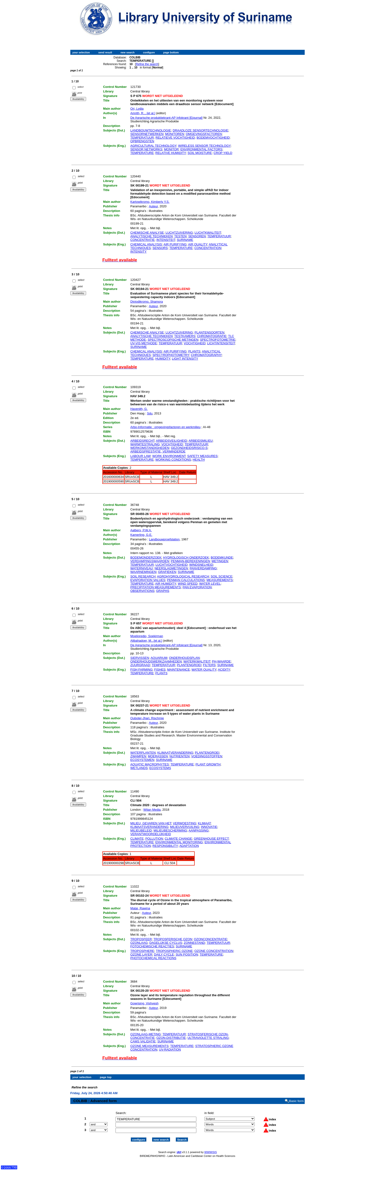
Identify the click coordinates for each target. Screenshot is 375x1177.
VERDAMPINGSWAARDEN (149, 561)
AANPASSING (199, 830)
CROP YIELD (223, 153)
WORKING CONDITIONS (173, 459)
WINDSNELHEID (201, 564)
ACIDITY (224, 669)
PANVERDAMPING (203, 568)
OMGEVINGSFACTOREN (204, 134)
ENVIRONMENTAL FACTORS (201, 149)
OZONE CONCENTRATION (213, 951)
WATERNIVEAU (141, 568)
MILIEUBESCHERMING (170, 830)
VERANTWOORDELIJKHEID (150, 834)
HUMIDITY (162, 358)
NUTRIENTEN (180, 756)
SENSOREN (197, 236)
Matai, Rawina (140, 908)
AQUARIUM (158, 658)
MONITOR (171, 149)
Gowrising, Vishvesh (144, 1003)
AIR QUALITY (197, 244)
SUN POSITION (187, 954)
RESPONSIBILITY (165, 846)
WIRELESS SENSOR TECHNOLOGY (204, 145)
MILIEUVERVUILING (184, 827)
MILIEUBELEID (141, 830)
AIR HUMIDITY (165, 583)
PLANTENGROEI (189, 665)
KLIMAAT (204, 823)
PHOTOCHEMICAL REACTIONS (153, 958)
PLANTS (194, 351)
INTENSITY (138, 251)
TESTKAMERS (184, 336)
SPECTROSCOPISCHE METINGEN (173, 339)
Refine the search (147, 64)
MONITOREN (174, 134)
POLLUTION (154, 838)
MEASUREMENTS (219, 580)
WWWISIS (210, 1147)
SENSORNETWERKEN (146, 134)
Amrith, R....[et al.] (142, 113)
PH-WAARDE (221, 661)
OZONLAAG (139, 943)
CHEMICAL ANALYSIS (146, 244)
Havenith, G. (139, 409)
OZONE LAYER (141, 954)
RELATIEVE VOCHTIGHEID (175, 137)
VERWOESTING (184, 823)
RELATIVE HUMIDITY (170, 153)
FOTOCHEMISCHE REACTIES (152, 946)
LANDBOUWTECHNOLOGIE (150, 130)
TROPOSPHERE (142, 951)
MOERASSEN (158, 756)
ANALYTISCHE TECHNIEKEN (151, 236)
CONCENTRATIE (142, 240)
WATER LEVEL (210, 583)
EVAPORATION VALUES (147, 580)
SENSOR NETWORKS (146, 149)
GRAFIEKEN (167, 572)
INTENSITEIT (165, 240)
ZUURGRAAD (140, 665)
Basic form (296, 1097)
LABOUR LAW (140, 456)
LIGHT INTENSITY (185, 358)
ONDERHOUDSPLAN (184, 658)
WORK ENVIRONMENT (169, 456)
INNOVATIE (209, 827)
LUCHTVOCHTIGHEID (171, 564)
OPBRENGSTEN (142, 141)
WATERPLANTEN (142, 752)
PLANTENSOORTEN (209, 332)
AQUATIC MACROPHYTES (149, 764)
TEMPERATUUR (142, 137)
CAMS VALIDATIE (143, 1041)
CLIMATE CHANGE (178, 838)
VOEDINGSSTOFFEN (206, 756)
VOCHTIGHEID (194, 343)
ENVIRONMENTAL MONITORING (179, 842)
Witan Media (151, 809)
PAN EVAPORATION (196, 587)
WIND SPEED (187, 583)
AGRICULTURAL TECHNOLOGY (153, 145)
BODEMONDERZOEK (145, 557)
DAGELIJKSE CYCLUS (165, 943)
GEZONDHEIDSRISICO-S (189, 448)
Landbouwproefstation (164, 539)
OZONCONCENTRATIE (210, 939)
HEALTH (199, 459)
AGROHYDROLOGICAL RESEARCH (183, 576)
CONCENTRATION (207, 248)
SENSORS (160, 248)
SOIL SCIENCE (221, 576)
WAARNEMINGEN (143, 572)
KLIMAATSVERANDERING (149, 827)
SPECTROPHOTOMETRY (171, 355)
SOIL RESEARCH (142, 576)
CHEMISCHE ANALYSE (147, 232)
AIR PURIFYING (175, 244)
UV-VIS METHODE (143, 343)
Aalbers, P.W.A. (141, 530)
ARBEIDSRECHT (142, 440)
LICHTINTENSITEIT (221, 343)
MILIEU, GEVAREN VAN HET (150, 823)
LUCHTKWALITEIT (208, 232)
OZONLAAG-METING (145, 1034)
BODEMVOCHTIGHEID (213, 137)
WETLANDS (139, 768)
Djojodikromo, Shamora (146, 301)
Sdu (149, 413)
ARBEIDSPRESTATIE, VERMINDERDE (158, 451)
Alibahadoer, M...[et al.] (146, 640)
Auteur (153, 206)
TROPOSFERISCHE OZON (173, 939)
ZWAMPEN (138, 756)
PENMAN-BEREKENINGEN (190, 561)
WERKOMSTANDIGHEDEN (149, 448)
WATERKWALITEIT (196, 661)
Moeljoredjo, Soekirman (146, 636)
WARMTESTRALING (145, 444)
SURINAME (185, 240)
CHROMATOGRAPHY (206, 355)
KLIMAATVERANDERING (175, 752)
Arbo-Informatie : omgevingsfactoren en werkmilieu (165, 427)
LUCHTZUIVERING (179, 232)
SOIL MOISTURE (200, 153)
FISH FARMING (141, 669)
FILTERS (209, 665)
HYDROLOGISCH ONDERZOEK (186, 557)
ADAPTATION (189, 846)
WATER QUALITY (204, 669)
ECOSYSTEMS (160, 768)
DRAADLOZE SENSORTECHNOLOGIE (200, 130)
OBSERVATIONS (142, 591)
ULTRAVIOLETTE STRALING (208, 1038)
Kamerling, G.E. (141, 535)
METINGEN (220, 561)
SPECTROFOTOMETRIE (217, 339)
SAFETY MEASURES (202, 456)
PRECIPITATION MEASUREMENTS (155, 587)
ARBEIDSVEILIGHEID (171, 440)
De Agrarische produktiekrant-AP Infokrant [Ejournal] (166, 117)
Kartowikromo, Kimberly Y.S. (150, 202)
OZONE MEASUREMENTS (149, 1046)
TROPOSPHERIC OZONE (174, 951)
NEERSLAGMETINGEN (171, 568)
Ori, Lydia (136, 108)
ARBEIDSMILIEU (201, 440)
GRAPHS (162, 591)
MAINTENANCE (178, 669)
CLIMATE (136, 838)
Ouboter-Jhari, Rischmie (147, 718)
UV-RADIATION (170, 1049)
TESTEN (180, 236)
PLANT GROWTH (208, 764)
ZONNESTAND (194, 943)
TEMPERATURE (142, 153)
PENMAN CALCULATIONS (186, 580)
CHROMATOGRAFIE (211, 336)
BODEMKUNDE (222, 557)
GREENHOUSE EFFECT (211, 838)
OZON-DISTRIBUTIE (171, 1038)
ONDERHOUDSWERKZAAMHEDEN (156, 661)
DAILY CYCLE (164, 954)
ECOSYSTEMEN (142, 760)
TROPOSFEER (141, 939)
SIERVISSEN (139, 658)
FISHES (159, 669)
